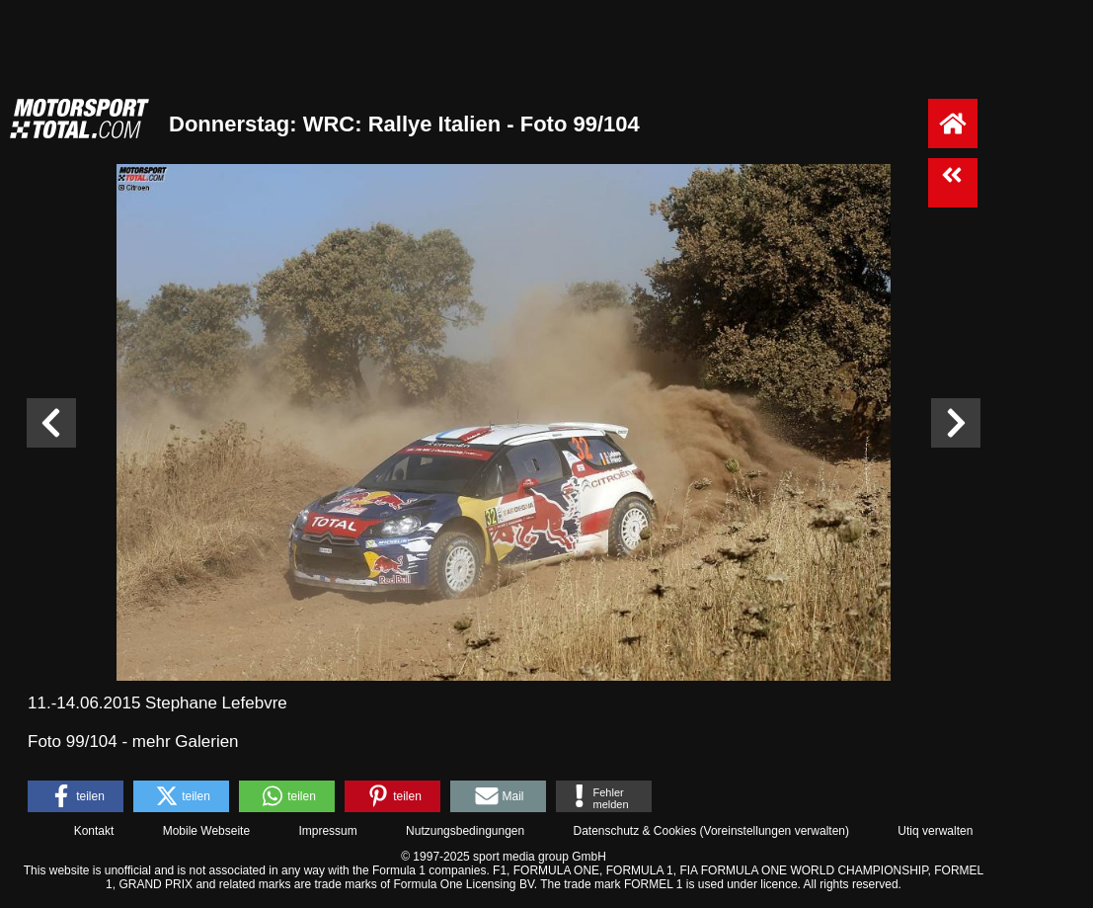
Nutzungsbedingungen (465, 831)
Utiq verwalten (935, 831)
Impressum (327, 831)
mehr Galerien (185, 741)
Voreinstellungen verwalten (774, 831)
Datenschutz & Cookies (634, 831)
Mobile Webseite (207, 831)
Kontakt (94, 831)
